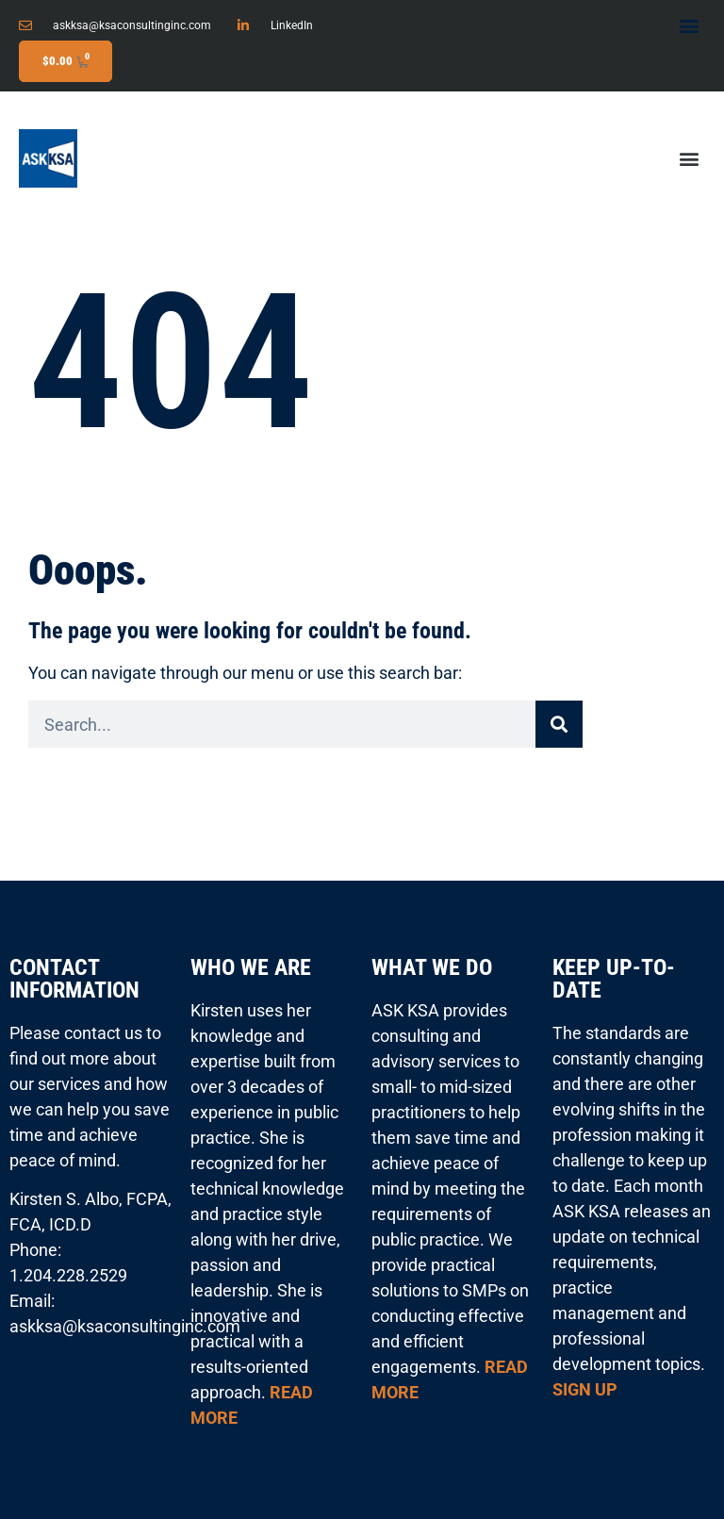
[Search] (559, 724)
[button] (689, 25)
